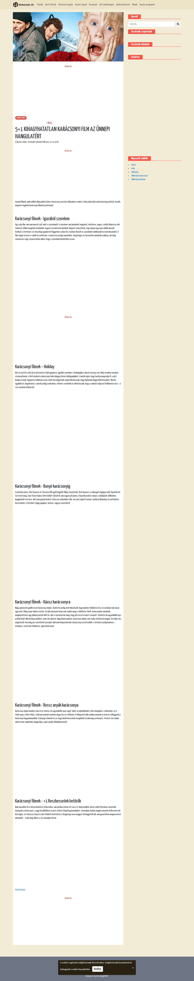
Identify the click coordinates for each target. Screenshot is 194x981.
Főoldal (40, 4)
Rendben (97, 969)
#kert (133, 165)
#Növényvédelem (138, 179)
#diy (133, 168)
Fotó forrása (20, 890)
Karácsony (21, 118)
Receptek (93, 4)
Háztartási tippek (66, 4)
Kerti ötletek (50, 4)
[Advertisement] (68, 89)
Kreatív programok (147, 4)
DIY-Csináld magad (106, 4)
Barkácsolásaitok (123, 4)
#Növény (134, 172)
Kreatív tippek (81, 4)
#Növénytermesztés (139, 176)
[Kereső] (151, 24)
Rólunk (134, 4)
